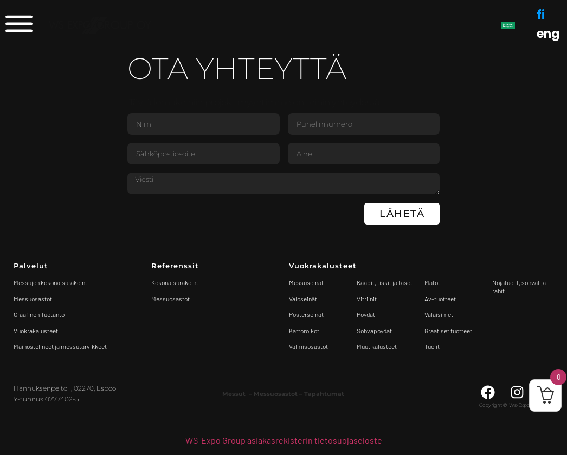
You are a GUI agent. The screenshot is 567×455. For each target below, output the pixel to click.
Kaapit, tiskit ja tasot (385, 282)
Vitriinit (367, 298)
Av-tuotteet (440, 298)
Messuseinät (306, 282)
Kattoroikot (304, 330)
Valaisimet (438, 314)
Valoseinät (303, 298)
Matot (432, 282)
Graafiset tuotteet (448, 330)
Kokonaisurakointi (175, 282)
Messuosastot (170, 298)
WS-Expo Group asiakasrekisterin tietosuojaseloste (283, 440)
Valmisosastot (308, 346)
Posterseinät (306, 314)
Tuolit (432, 346)
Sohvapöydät (374, 330)
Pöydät (366, 314)
